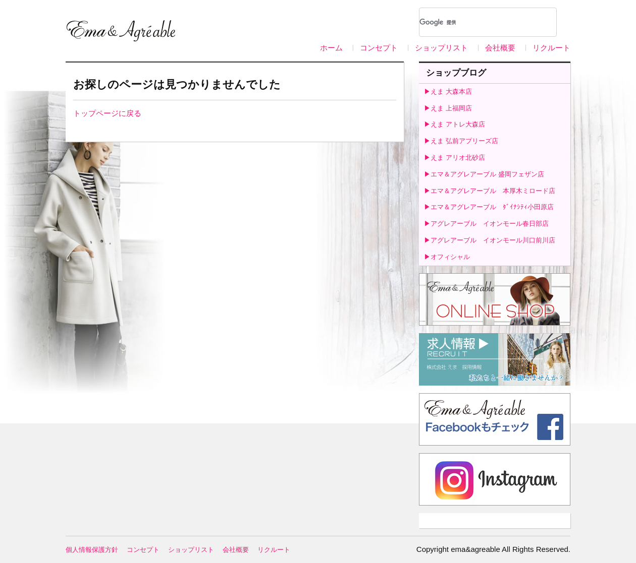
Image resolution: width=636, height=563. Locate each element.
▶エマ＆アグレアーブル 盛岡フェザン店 (484, 174)
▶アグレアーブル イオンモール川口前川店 (489, 240)
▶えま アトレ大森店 (454, 124)
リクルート (551, 47)
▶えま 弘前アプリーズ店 (461, 141)
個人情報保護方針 (92, 549)
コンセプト (379, 47)
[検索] (474, 22)
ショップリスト (441, 47)
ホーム (331, 47)
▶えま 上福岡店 (448, 108)
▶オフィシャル (447, 257)
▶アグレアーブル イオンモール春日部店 (486, 223)
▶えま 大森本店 (448, 91)
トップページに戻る (107, 113)
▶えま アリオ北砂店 (454, 157)
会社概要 (500, 47)
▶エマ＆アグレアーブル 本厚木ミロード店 (489, 191)
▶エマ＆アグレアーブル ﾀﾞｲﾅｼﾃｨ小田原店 (489, 207)
